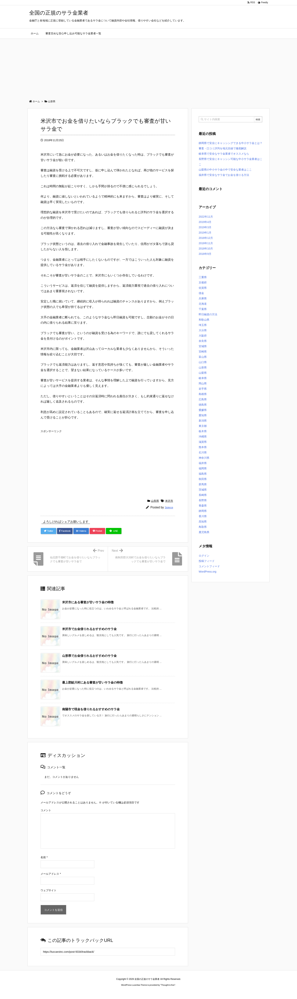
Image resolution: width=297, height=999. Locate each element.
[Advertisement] (148, 67)
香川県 (203, 516)
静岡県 (203, 510)
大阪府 (203, 335)
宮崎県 (203, 351)
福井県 (203, 463)
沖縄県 (203, 436)
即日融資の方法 (208, 314)
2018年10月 (206, 248)
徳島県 (203, 404)
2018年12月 (206, 237)
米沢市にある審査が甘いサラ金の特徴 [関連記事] (88, 602)
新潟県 (203, 420)
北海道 (203, 303)
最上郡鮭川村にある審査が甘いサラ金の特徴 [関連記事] (92, 682)
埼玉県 (203, 324)
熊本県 (203, 447)
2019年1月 (205, 232)
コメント (46, 810)
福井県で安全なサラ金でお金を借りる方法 (224, 174)
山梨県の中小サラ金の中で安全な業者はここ (225, 169)
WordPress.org (207, 571)
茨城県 (203, 489)
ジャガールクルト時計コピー (165, 992)
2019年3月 (205, 227)
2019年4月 (205, 221)
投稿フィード (207, 560)
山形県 (155, 500)
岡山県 (203, 383)
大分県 (203, 330)
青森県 (203, 505)
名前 (44, 857)
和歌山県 (204, 319)
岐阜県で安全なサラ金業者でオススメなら (224, 153)
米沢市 (169, 500)
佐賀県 (203, 287)
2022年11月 (206, 216)
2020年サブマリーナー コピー (135, 992)
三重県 (203, 277)
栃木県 (203, 431)
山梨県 (203, 372)
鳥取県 (203, 526)
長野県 (203, 500)
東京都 (203, 425)
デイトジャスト (189, 992)
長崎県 (203, 494)
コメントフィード (209, 566)
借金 (201, 293)
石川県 (203, 452)
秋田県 (203, 479)
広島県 (203, 399)
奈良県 (203, 340)
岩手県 (203, 388)
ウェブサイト (48, 890)
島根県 (203, 394)
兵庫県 (203, 298)
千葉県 (203, 309)
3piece (169, 507)
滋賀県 (203, 441)
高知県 (203, 521)
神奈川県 (204, 457)
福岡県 (203, 468)
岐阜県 (203, 378)
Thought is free (167, 985)
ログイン (204, 555)
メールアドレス (51, 873)
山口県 (203, 362)
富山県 (203, 356)
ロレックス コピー (109, 992)
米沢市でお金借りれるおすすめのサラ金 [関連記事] (89, 629)
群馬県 (203, 484)
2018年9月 (205, 253)
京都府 (203, 282)
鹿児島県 (204, 532)
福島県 (203, 473)
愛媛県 (203, 409)
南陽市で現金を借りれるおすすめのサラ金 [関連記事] (91, 709)
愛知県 (203, 415)
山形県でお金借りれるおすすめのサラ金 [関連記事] (89, 655)
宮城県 (203, 346)
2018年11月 (206, 243)
